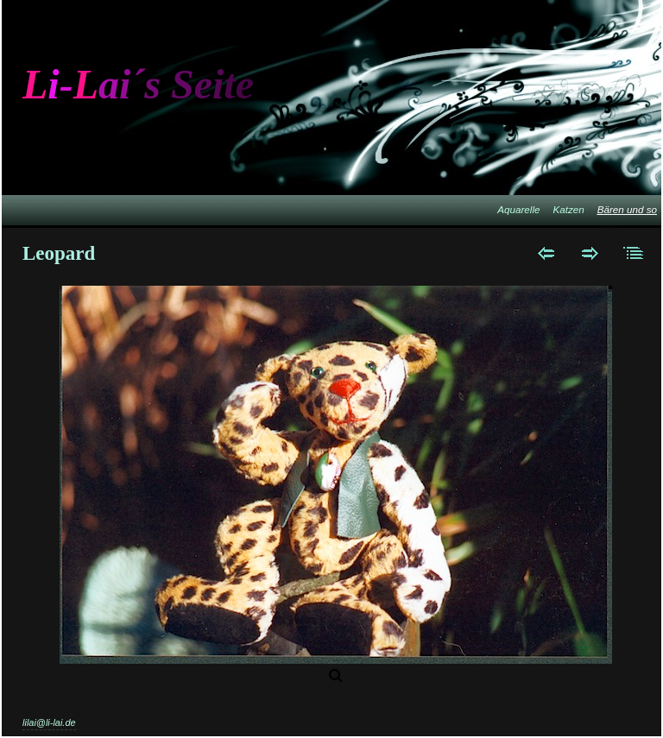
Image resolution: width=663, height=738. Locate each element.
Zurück (546, 253)
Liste (634, 253)
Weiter (590, 253)
